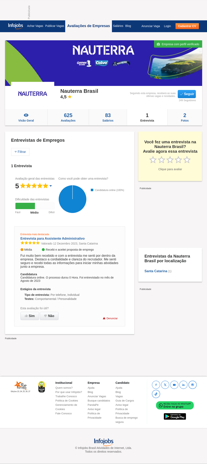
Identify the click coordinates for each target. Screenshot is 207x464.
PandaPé (93, 404)
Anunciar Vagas (97, 396)
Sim (30, 316)
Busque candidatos (99, 400)
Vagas (119, 396)
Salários (118, 25)
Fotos (184, 117)
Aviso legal (94, 409)
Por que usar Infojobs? (68, 392)
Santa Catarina (155, 271)
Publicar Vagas (54, 25)
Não (49, 316)
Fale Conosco (63, 413)
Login (167, 26)
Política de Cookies (66, 400)
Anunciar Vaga (150, 26)
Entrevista (147, 117)
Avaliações (68, 117)
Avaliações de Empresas (88, 26)
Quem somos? (64, 387)
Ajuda (91, 387)
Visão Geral (26, 117)
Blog (128, 25)
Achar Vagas (35, 25)
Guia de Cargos (125, 400)
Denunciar (110, 318)
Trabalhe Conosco (66, 396)
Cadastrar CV (187, 26)
